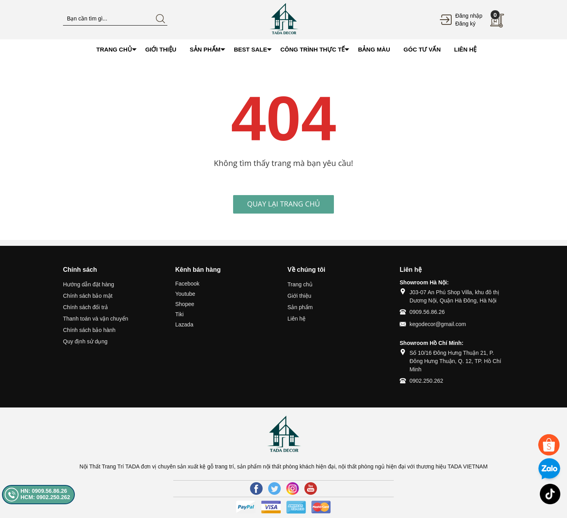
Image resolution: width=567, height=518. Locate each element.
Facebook (187, 283)
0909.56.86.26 (427, 312)
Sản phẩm (300, 307)
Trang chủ (300, 284)
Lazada (184, 324)
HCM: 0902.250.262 (45, 497)
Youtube (185, 294)
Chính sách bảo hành (89, 330)
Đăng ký (465, 23)
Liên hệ (296, 318)
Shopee (184, 304)
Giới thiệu (299, 296)
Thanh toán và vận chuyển (95, 318)
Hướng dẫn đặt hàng (88, 284)
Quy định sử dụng (85, 341)
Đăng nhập (468, 16)
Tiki (179, 314)
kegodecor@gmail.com (438, 324)
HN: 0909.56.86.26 (43, 491)
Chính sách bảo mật (88, 296)
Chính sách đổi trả (85, 307)
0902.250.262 (426, 381)
